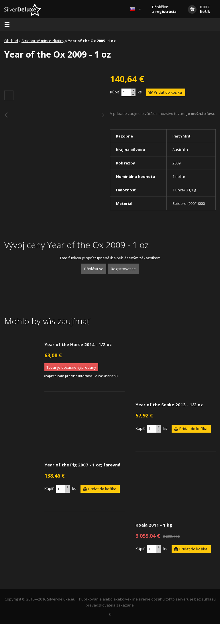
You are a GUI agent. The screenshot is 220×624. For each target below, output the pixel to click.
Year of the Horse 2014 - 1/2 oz (78, 344)
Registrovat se (123, 268)
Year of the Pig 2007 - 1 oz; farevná (82, 465)
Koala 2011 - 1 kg (153, 525)
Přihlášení (164, 9)
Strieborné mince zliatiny (42, 40)
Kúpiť (114, 92)
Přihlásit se (93, 268)
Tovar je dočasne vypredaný (71, 367)
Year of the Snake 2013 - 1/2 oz (169, 404)
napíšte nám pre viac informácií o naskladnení (81, 376)
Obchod (11, 40)
